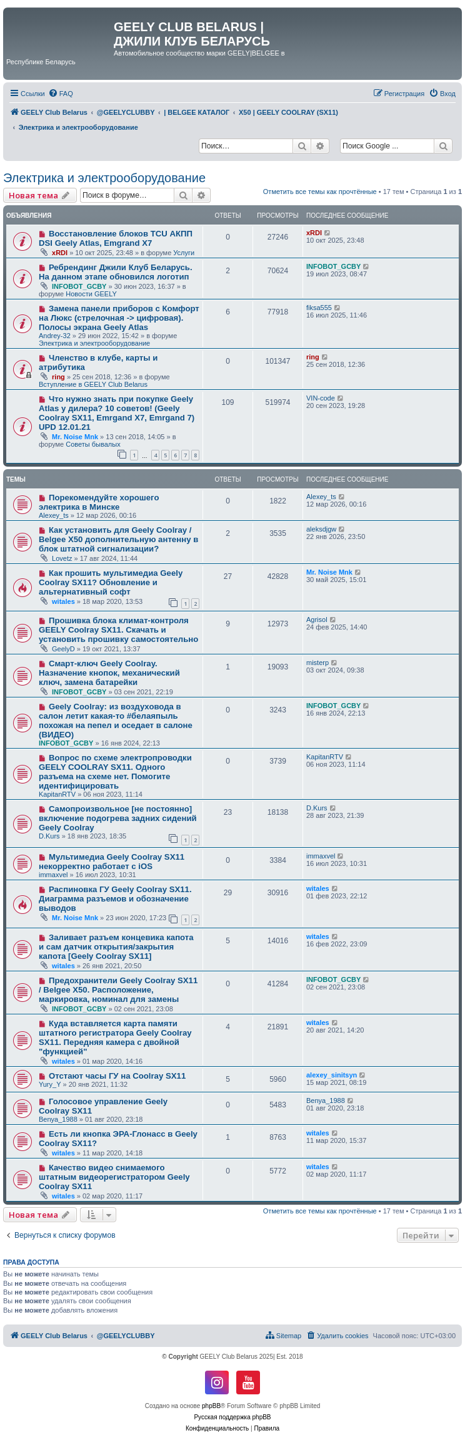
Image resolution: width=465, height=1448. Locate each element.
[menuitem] (60, 93)
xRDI (60, 252)
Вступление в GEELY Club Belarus (93, 384)
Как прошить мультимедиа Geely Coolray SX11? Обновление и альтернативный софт (110, 582)
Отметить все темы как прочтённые (320, 191)
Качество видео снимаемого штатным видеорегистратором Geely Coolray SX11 (114, 1177)
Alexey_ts (54, 515)
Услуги (183, 252)
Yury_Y (50, 1084)
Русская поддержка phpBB (232, 1417)
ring (58, 377)
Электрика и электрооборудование (104, 178)
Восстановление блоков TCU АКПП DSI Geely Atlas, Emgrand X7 (115, 238)
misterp (317, 662)
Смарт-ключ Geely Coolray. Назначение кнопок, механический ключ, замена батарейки (109, 673)
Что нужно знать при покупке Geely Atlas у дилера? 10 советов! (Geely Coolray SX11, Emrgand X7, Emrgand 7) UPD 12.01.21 (116, 413)
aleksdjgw (321, 529)
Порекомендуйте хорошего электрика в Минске (99, 502)
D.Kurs (49, 836)
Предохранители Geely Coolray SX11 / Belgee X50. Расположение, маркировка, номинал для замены (118, 990)
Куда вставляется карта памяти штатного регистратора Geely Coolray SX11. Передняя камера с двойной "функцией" (115, 1037)
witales (63, 601)
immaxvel (53, 874)
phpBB (211, 1405)
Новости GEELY (91, 294)
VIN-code (320, 398)
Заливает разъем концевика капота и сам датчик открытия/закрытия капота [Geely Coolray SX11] (116, 947)
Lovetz (62, 558)
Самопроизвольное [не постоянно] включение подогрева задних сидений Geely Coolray (118, 818)
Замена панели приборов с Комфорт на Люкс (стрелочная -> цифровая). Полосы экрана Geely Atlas (119, 318)
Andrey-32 (55, 335)
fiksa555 (319, 307)
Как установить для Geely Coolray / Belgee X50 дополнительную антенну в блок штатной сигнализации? (118, 539)
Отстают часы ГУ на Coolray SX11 (117, 1076)
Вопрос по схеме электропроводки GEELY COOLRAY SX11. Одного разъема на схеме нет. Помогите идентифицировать (115, 771)
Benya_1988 (58, 1119)
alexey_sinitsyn (331, 1075)
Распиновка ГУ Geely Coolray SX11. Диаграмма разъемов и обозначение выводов (115, 899)
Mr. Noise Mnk (75, 436)
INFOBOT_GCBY (79, 286)
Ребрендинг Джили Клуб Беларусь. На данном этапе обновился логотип (115, 272)
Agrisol (317, 619)
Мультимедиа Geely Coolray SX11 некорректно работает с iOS (111, 861)
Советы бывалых (93, 444)
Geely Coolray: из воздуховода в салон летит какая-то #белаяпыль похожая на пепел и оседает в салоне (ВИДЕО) (115, 720)
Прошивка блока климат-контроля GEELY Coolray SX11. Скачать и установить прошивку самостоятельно (118, 630)
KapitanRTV (57, 794)
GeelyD (63, 649)
